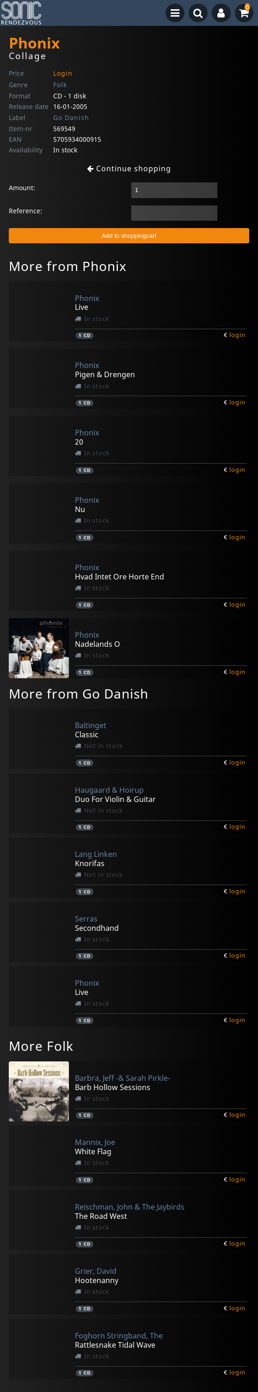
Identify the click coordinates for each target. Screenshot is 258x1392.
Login (63, 73)
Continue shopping (129, 168)
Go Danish (71, 117)
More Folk (41, 1046)
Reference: (25, 210)
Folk (60, 84)
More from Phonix (68, 266)
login (237, 335)
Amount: (22, 187)
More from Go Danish (78, 693)
